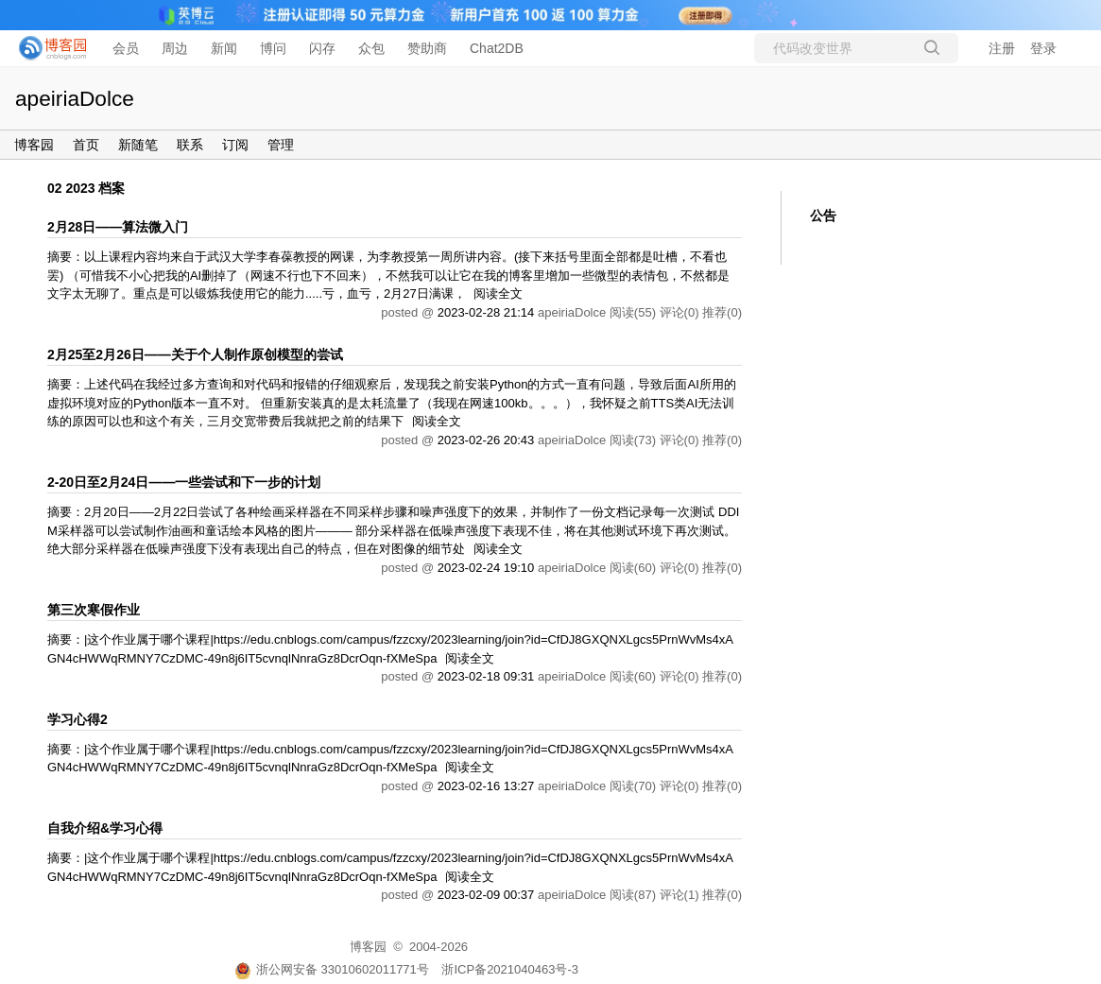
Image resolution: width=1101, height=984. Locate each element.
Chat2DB (497, 48)
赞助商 (427, 48)
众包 (371, 48)
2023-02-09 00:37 (486, 895)
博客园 (34, 144)
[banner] (47, 48)
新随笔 (138, 144)
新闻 (224, 48)
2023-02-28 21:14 (486, 312)
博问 (273, 48)
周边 (175, 48)
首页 (86, 144)
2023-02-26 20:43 (486, 440)
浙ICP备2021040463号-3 (509, 969)
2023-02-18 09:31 (486, 676)
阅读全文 (498, 293)
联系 (190, 144)
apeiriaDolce (74, 98)
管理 (280, 144)
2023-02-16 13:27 (486, 786)
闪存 (322, 48)
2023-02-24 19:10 (486, 568)
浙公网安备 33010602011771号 (331, 969)
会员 (125, 48)
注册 (1002, 48)
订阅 (235, 144)
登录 (1043, 48)
